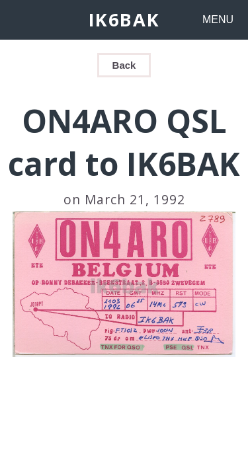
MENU (217, 19)
